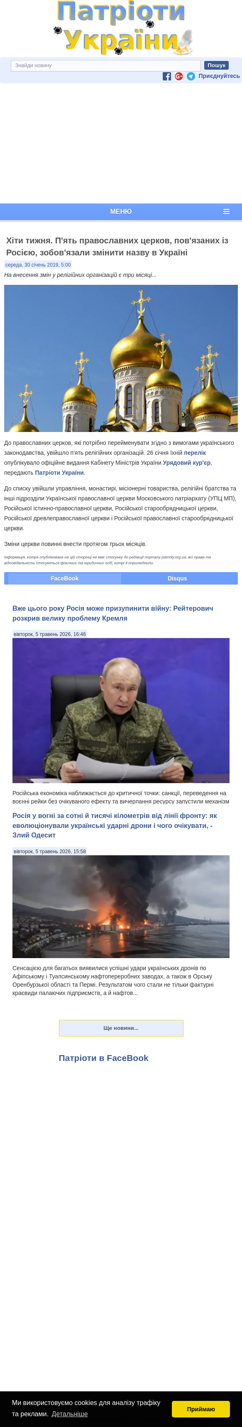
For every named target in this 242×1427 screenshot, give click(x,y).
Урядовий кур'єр (187, 462)
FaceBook (64, 578)
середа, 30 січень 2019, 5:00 (38, 265)
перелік (194, 452)
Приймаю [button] (201, 1409)
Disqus (177, 578)
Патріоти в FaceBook (104, 1058)
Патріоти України (59, 472)
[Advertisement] (121, 143)
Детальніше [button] (70, 1413)
